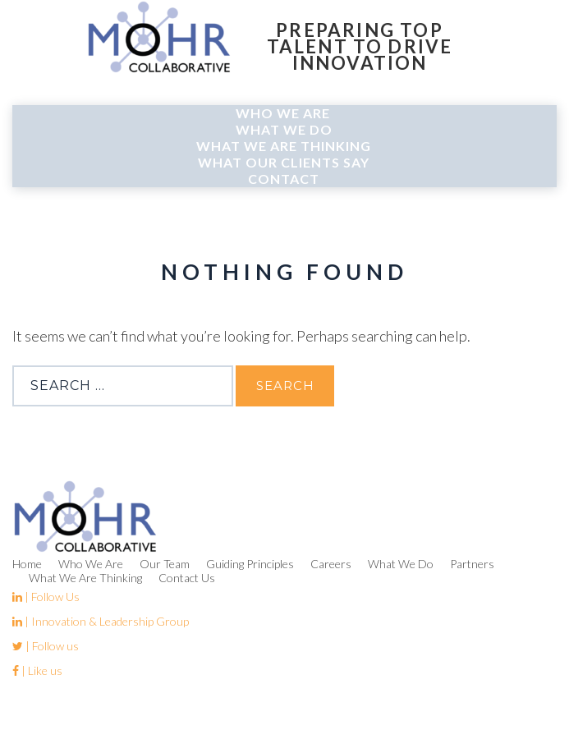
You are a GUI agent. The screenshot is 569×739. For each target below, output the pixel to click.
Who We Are (283, 113)
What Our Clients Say (283, 162)
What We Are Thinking (283, 146)
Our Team (165, 564)
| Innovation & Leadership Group (100, 621)
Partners (472, 564)
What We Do (284, 129)
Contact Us (186, 578)
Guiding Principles (250, 564)
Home (27, 564)
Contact (283, 178)
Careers (330, 564)
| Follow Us (46, 597)
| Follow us (45, 646)
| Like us (37, 670)
